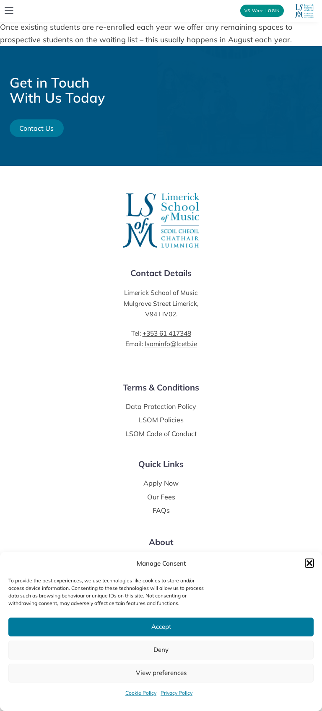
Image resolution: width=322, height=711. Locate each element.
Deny (161, 650)
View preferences (161, 673)
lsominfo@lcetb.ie (171, 344)
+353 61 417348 (167, 333)
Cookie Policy (140, 693)
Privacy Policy (176, 693)
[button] (309, 563)
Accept (161, 627)
